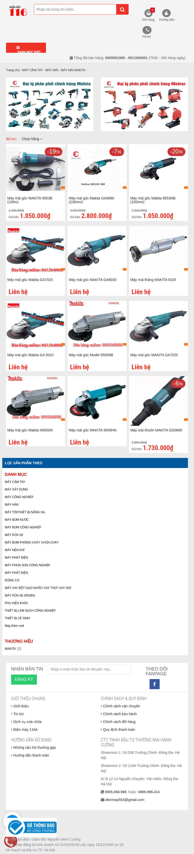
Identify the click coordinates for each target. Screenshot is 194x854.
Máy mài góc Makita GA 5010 (30, 355)
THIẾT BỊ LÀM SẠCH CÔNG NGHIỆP (30, 610)
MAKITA (10, 649)
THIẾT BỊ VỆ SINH (17, 618)
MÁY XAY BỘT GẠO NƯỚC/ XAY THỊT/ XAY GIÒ (38, 588)
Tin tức (17, 714)
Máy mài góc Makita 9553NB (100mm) (153, 200)
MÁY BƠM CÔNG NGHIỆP (23, 527)
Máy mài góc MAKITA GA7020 (154, 355)
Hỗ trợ (146, 36)
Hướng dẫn (167, 19)
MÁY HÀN (11, 504)
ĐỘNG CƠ (12, 580)
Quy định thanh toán (118, 730)
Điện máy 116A (24, 730)
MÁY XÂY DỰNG (16, 489)
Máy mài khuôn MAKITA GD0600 (156, 430)
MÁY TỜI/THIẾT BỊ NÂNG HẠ (25, 512)
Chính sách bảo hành (119, 714)
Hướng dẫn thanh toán (30, 755)
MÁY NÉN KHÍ (15, 550)
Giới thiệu (20, 706)
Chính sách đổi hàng (118, 722)
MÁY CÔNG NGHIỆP (19, 497)
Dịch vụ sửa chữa (26, 722)
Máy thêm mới (14, 626)
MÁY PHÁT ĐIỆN (16, 557)
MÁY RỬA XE (14, 535)
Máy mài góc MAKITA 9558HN (92, 430)
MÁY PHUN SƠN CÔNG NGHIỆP (27, 565)
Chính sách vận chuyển (120, 706)
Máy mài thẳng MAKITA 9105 (153, 280)
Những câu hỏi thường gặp (33, 747)
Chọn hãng (32, 139)
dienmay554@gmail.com (124, 800)
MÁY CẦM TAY (15, 482)
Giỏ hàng (148, 14)
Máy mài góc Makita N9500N (30, 430)
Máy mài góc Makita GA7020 (30, 280)
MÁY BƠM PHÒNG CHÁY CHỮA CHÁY (32, 542)
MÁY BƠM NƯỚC (17, 520)
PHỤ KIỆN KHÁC (16, 603)
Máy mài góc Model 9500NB (91, 355)
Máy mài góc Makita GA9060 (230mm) (91, 200)
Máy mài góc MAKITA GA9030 (92, 280)
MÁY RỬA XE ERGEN (20, 595)
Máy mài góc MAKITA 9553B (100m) (29, 200)
